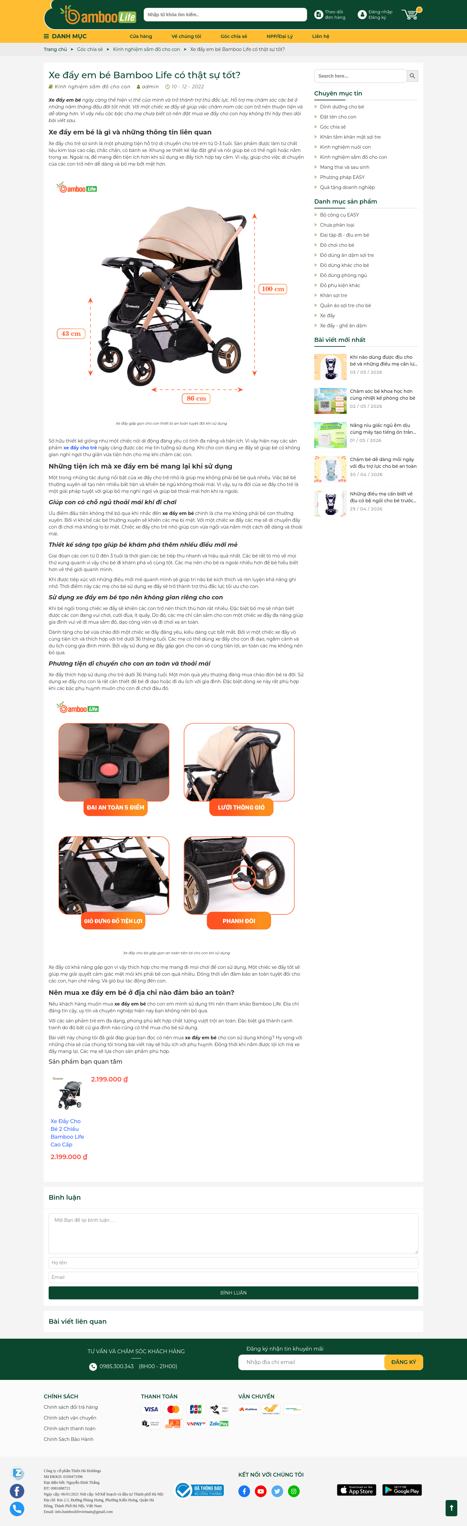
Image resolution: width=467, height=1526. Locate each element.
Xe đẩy (327, 316)
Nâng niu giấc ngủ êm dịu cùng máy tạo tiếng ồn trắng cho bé (383, 432)
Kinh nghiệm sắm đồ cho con (93, 87)
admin (150, 87)
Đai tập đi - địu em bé (344, 235)
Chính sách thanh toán (70, 1429)
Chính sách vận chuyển (70, 1418)
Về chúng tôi (186, 36)
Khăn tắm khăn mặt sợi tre (350, 137)
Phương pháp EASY (342, 177)
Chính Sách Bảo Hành (68, 1439)
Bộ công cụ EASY (339, 215)
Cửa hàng (141, 36)
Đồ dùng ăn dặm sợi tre (347, 255)
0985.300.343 (111, 1366)
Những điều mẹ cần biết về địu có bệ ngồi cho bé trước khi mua (381, 500)
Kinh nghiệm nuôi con (345, 147)
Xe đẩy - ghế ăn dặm (343, 326)
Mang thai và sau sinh (344, 167)
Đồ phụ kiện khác (340, 285)
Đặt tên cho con (338, 117)
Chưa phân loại (337, 225)
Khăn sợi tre (333, 295)
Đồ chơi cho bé (337, 245)
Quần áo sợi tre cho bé (345, 305)
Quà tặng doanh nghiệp (347, 187)
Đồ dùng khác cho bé (344, 265)
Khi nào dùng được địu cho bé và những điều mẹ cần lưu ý (383, 364)
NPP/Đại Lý (280, 36)
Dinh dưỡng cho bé (342, 107)
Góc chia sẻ (234, 36)
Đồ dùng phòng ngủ (343, 275)
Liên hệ (320, 36)
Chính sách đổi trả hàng (71, 1407)
